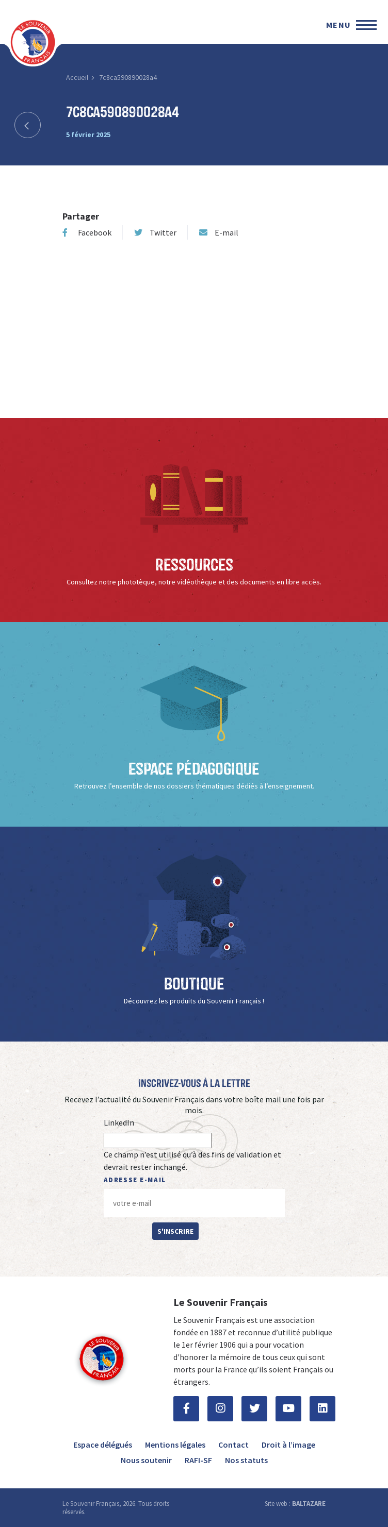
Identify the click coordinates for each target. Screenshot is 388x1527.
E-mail (218, 232)
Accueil (77, 77)
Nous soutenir (146, 1460)
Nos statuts (246, 1460)
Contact (233, 1444)
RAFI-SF (198, 1460)
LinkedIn (119, 1122)
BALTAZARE (309, 1503)
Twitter (155, 232)
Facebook (86, 232)
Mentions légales (175, 1444)
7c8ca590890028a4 (128, 77)
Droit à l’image (288, 1444)
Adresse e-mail (135, 1180)
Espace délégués (102, 1444)
